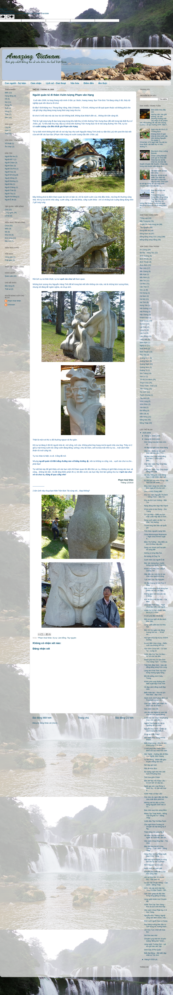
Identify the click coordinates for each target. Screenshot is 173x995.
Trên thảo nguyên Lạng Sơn (155, 531)
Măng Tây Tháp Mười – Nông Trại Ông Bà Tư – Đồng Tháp (155, 816)
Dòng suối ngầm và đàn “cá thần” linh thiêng (154, 521)
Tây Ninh (143, 398)
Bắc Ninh (143, 277)
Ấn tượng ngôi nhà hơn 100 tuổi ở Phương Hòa (154, 773)
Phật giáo (8, 260)
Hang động (9, 96)
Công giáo (9, 257)
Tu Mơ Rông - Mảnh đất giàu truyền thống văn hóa (155, 761)
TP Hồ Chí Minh (146, 380)
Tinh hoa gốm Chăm (152, 777)
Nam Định (144, 343)
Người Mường (10, 181)
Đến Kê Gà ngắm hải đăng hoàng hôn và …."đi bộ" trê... (154, 632)
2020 (144, 433)
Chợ (6, 210)
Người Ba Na (10, 156)
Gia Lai (142, 290)
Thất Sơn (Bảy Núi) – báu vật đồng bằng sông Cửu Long (155, 666)
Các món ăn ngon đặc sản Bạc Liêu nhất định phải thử (156, 798)
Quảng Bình (144, 358)
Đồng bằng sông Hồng (148, 240)
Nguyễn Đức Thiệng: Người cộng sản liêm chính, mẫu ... (156, 917)
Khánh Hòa (144, 318)
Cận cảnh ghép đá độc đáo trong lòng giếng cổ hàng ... (155, 895)
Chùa (7, 226)
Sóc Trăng (144, 373)
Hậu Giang (144, 315)
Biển (6, 93)
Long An (143, 330)
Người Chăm (10, 163)
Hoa (6, 130)
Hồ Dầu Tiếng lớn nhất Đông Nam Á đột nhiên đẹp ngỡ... (155, 476)
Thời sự (8, 289)
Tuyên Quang (145, 395)
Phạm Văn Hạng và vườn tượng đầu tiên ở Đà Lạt (76, 134)
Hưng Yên (144, 305)
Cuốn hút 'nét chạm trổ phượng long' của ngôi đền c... (156, 719)
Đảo (6, 118)
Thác (7, 114)
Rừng (7, 105)
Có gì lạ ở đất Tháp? (152, 734)
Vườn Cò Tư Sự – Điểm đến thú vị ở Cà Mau (155, 611)
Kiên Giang (144, 321)
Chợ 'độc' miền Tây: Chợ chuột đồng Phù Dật (156, 471)
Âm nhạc (8, 147)
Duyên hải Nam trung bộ (149, 224)
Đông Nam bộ (145, 234)
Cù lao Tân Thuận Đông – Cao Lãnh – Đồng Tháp (156, 884)
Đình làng (8, 238)
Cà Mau (143, 284)
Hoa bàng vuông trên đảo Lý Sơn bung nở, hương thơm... (156, 926)
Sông (7, 111)
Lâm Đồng (62, 638)
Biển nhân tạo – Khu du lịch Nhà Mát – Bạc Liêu (154, 694)
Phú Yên (143, 355)
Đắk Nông (144, 417)
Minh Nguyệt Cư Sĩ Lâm (153, 865)
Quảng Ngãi (144, 364)
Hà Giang (143, 293)
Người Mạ (8, 184)
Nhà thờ (8, 235)
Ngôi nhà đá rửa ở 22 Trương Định (159, 131)
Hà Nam (143, 296)
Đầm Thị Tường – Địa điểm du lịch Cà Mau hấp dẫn (155, 543)
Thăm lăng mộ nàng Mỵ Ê (154, 832)
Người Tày (9, 194)
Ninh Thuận (144, 352)
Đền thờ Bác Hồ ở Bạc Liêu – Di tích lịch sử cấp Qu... (155, 782)
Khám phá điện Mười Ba (153, 616)
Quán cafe (9, 276)
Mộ (6, 232)
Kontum (143, 324)
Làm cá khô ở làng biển (153, 491)
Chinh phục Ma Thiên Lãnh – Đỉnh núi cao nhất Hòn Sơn (155, 750)
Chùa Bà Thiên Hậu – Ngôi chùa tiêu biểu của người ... (155, 606)
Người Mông (9, 178)
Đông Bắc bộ (145, 230)
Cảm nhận (36, 83)
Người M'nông (10, 175)
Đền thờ (8, 241)
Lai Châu (143, 327)
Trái (6, 134)
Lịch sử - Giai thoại (56, 83)
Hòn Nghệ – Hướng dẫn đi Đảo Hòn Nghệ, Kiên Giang (156, 755)
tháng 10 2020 (150, 439)
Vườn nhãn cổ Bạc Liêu (153, 794)
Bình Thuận (144, 262)
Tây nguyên (71, 638)
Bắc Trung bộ (145, 221)
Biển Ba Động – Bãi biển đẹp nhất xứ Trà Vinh (155, 954)
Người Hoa (9, 172)
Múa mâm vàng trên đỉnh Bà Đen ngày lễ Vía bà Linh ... (155, 487)
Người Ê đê (9, 200)
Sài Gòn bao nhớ (150, 935)
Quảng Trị (143, 370)
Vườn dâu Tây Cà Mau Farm (155, 821)
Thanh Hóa (144, 383)
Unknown (11, 305)
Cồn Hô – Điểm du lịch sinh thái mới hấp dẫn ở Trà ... (154, 452)
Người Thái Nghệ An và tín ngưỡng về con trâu (154, 724)
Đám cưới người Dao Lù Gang (155, 921)
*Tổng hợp (144, 218)
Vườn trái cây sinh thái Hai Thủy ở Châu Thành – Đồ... (155, 889)
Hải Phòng (144, 312)
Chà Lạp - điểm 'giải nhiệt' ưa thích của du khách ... (155, 705)
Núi (6, 102)
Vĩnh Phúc (144, 404)
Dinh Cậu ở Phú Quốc (152, 950)
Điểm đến (89, 83)
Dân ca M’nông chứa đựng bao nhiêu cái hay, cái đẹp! (156, 589)
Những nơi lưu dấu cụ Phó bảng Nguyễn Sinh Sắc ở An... (154, 805)
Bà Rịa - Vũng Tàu (147, 253)
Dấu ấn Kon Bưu (150, 768)
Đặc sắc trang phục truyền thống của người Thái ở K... (155, 564)
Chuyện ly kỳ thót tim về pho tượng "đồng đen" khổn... (155, 940)
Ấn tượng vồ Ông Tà (152, 556)
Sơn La (142, 377)
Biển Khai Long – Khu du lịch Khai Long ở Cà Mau (155, 744)
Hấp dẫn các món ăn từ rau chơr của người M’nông (154, 575)
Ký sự (55, 638)
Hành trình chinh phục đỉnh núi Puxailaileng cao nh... (156, 699)
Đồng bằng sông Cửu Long (150, 237)
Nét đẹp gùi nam (150, 765)
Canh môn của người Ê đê (154, 560)
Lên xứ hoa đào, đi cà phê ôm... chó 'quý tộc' (154, 878)
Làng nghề (9, 213)
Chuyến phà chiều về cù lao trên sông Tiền (155, 873)
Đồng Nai (143, 420)
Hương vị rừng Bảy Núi (153, 553)
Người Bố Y (9, 159)
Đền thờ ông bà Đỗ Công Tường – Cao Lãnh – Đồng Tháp (155, 848)
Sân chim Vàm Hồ (151, 709)
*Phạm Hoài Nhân (45, 638)
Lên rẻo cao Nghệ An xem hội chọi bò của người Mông (155, 713)
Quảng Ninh (144, 367)
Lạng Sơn (143, 339)
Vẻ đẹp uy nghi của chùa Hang (156, 448)
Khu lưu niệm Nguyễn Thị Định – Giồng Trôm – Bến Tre (156, 496)
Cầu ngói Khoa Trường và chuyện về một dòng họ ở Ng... (155, 827)
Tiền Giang (144, 389)
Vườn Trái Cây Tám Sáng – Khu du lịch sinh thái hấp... (155, 906)
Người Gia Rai (10, 169)
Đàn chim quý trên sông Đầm (155, 810)
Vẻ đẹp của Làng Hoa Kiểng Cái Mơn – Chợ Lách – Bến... (155, 458)
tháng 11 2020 (150, 436)
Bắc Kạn (143, 274)
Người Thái (9, 190)
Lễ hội (7, 216)
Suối (6, 108)
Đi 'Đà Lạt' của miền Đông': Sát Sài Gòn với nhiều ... (156, 482)
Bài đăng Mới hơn (42, 717)
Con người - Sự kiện (15, 83)
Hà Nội (142, 299)
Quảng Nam (144, 361)
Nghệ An (143, 346)
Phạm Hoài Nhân (14, 301)
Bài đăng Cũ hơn (124, 717)
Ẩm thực (102, 83)
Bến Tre (143, 281)
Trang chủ (83, 717)
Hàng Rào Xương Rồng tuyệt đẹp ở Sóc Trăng (155, 855)
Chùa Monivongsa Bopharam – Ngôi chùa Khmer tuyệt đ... (155, 537)
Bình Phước (144, 259)
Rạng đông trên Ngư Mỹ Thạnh (156, 506)
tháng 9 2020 (150, 959)
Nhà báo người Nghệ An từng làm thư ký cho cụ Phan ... (155, 861)
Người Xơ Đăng (11, 197)
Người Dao (9, 166)
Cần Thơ (143, 287)
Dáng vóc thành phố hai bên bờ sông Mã (155, 549)
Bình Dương (144, 256)
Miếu (7, 229)
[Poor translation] (10, 17)
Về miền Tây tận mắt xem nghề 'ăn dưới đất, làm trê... (155, 837)
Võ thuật (8, 143)
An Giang (143, 250)
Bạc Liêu (143, 268)
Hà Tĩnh (143, 302)
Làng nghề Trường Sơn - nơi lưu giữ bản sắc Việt (155, 945)
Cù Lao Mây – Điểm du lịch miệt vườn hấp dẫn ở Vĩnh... (155, 516)
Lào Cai (143, 333)
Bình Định (143, 265)
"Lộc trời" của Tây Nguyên (154, 580)
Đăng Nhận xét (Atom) (48, 723)
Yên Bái (143, 408)
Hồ (6, 99)
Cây (6, 127)
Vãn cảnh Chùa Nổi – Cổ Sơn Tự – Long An (155, 650)
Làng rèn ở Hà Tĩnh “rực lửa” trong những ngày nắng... (155, 672)
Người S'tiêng (10, 187)
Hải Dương (144, 308)
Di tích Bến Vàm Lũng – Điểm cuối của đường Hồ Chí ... (155, 644)
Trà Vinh (143, 392)
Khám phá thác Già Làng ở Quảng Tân (154, 570)
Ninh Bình (143, 349)
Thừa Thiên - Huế (146, 386)
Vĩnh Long (144, 401)
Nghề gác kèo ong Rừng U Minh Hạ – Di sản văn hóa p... (155, 788)
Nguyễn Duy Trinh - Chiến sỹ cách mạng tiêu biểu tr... (155, 730)
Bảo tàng (8, 286)
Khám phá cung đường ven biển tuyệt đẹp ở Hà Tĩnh (154, 683)
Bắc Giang (144, 271)
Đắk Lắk (143, 414)
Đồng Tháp (144, 423)
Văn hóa (74, 83)
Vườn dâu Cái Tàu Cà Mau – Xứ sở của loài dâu (155, 655)
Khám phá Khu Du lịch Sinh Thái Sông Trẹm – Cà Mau (155, 661)
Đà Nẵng (143, 411)
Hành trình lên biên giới (153, 868)
